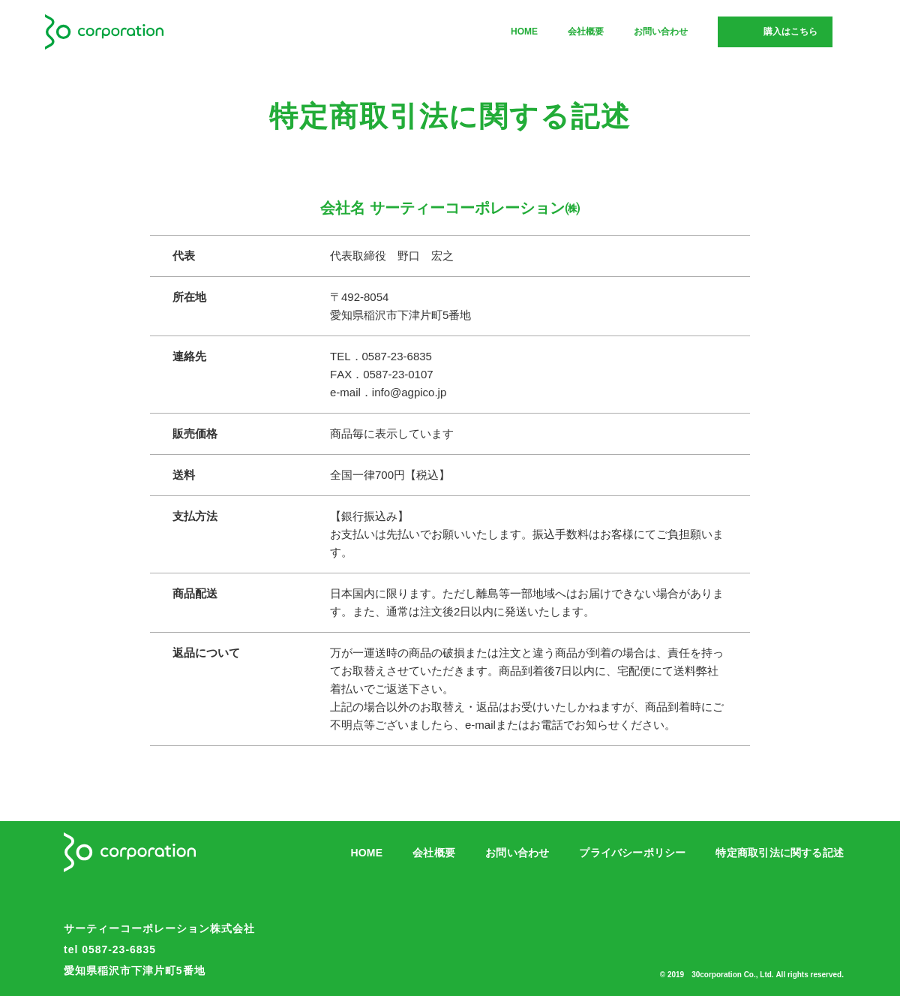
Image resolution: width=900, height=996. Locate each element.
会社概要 (586, 31)
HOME (524, 31)
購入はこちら (791, 31)
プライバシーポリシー (632, 853)
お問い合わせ (661, 31)
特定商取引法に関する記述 (780, 853)
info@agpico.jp (409, 392)
